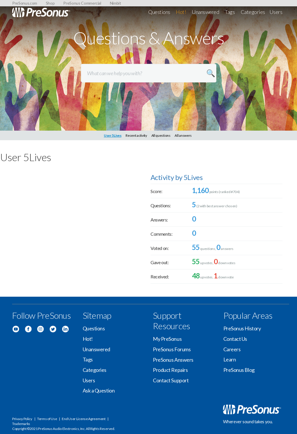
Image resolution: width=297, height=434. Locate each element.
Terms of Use (47, 419)
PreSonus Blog (239, 370)
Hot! (181, 12)
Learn (229, 359)
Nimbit (115, 3)
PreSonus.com (24, 3)
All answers (183, 135)
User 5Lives (113, 135)
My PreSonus (167, 339)
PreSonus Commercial (82, 3)
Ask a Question (99, 390)
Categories (253, 12)
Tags (230, 12)
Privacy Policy (22, 419)
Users (275, 12)
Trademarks (21, 424)
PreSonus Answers (173, 359)
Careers (232, 349)
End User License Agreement (83, 419)
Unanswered (205, 12)
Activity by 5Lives (176, 177)
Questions (159, 12)
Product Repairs (170, 370)
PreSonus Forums (172, 349)
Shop (50, 3)
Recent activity (136, 135)
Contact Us (235, 339)
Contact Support (171, 380)
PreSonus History (242, 328)
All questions (161, 135)
